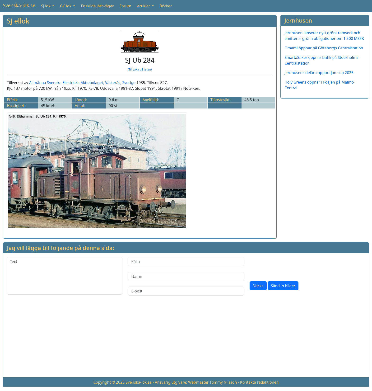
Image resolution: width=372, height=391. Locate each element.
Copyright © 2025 (109, 382)
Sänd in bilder (283, 285)
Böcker (165, 6)
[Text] (64, 276)
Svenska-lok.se (19, 5)
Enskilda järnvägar (97, 6)
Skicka (258, 285)
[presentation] (286, 266)
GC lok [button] (66, 6)
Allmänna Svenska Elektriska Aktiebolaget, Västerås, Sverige (82, 82)
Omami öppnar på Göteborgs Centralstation (323, 48)
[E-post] (186, 291)
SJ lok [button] (46, 6)
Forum (125, 6)
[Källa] (186, 261)
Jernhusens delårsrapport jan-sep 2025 (318, 72)
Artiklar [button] (144, 6)
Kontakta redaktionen (259, 382)
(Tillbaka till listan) (140, 69)
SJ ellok (18, 20)
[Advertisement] (324, 135)
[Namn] (186, 276)
